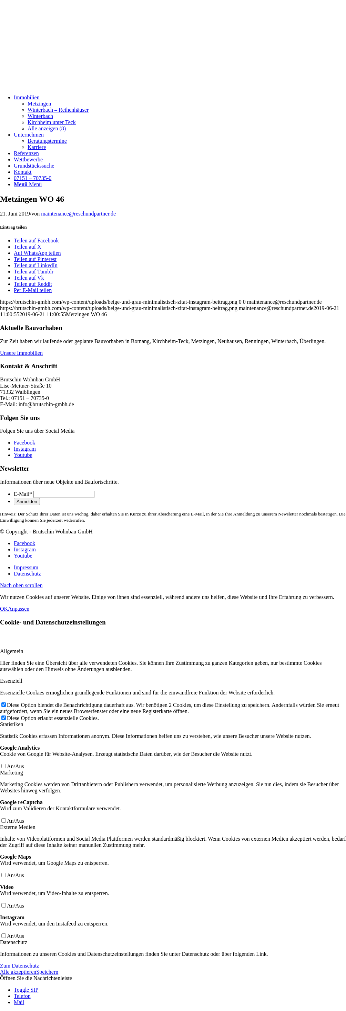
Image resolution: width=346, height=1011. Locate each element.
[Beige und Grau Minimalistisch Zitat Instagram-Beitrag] (51, 86)
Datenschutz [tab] (13, 942)
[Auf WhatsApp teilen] (37, 253)
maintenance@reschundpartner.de (78, 214)
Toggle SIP (26, 990)
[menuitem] (180, 113)
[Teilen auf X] (27, 247)
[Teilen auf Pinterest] (35, 259)
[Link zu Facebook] (24, 443)
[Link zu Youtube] (23, 455)
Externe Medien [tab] (17, 827)
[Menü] (28, 184)
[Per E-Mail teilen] (33, 290)
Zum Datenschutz (19, 966)
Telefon (22, 996)
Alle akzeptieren (18, 972)
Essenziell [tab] (11, 681)
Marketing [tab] (11, 772)
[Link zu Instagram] (25, 449)
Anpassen (18, 609)
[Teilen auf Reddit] (33, 284)
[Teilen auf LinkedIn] (36, 265)
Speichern (47, 972)
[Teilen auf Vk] (29, 278)
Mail (19, 1002)
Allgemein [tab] (11, 651)
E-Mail (23, 494)
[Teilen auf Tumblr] (33, 271)
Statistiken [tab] (11, 724)
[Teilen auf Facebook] (36, 240)
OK (4, 609)
